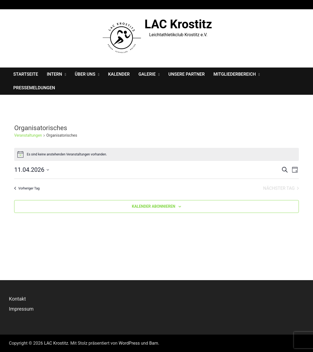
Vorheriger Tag (26, 188)
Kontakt (17, 299)
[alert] (156, 154)
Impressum (21, 309)
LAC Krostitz (178, 24)
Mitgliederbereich (234, 74)
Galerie (147, 74)
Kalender (119, 74)
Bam (153, 343)
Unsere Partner (186, 74)
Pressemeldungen (34, 87)
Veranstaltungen (28, 135)
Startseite (25, 74)
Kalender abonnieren (153, 206)
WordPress (129, 343)
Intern (54, 74)
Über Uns (85, 74)
